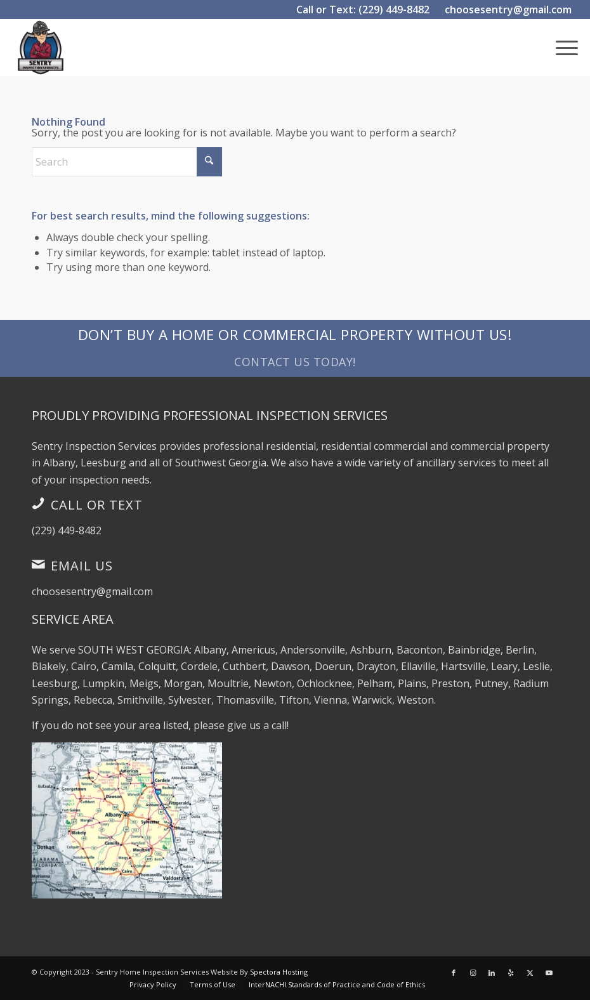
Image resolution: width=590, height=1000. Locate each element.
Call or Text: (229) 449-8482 (362, 9)
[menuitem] (560, 47)
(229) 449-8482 (67, 530)
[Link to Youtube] (548, 972)
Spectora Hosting (279, 972)
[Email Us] (38, 564)
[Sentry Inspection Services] (40, 47)
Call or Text (97, 504)
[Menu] (560, 47)
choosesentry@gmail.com (508, 9)
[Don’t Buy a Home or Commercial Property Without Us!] (295, 348)
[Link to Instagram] (472, 972)
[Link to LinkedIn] (491, 972)
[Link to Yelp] (510, 972)
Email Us (82, 565)
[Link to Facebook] (453, 972)
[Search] (127, 161)
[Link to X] (529, 972)
